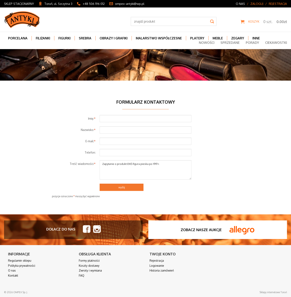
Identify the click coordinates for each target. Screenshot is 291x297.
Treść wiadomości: (83, 163)
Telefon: (90, 152)
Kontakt (13, 275)
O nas (240, 4)
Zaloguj (256, 4)
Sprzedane (230, 43)
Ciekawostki (276, 43)
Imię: (92, 118)
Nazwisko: (88, 130)
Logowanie (157, 265)
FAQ (81, 275)
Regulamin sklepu (19, 260)
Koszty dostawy (89, 265)
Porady (252, 43)
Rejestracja (278, 4)
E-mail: (90, 141)
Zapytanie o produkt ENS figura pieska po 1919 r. (145, 170)
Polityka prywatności (21, 265)
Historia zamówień (162, 270)
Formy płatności (89, 260)
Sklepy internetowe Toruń (273, 292)
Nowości (206, 43)
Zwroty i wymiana (90, 270)
